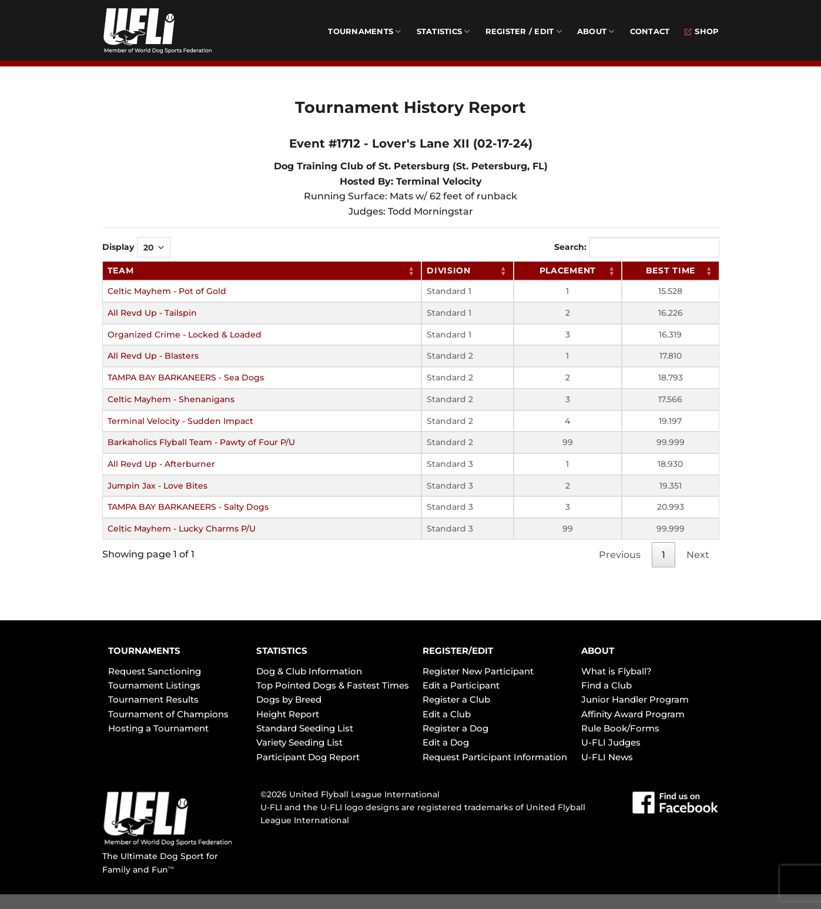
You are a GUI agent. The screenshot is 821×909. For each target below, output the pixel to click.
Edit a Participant (461, 685)
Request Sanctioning (154, 671)
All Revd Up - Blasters (153, 355)
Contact (650, 31)
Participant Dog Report (308, 757)
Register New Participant (478, 671)
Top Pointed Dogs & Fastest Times (332, 685)
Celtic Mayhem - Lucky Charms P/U (182, 528)
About (596, 31)
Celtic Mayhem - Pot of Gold (167, 291)
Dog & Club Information (309, 671)
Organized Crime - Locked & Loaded (185, 334)
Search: (636, 247)
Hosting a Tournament (158, 728)
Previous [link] (620, 554)
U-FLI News (607, 757)
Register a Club (456, 699)
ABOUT (597, 650)
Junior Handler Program (635, 699)
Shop (702, 31)
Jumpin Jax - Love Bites (157, 485)
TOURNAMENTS (144, 650)
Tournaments (364, 31)
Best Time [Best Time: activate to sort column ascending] (670, 270)
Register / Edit (523, 31)
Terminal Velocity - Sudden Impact (180, 421)
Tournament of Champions (168, 714)
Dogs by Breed (288, 699)
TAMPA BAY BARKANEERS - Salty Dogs (188, 507)
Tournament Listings (154, 685)
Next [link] (697, 554)
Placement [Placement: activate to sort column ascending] (567, 270)
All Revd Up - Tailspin (152, 313)
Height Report (287, 714)
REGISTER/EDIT (458, 650)
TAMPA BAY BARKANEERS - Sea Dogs (186, 377)
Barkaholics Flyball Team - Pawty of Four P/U (201, 442)
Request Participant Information (495, 757)
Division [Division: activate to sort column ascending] (449, 270)
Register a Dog (455, 728)
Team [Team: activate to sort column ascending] (121, 270)
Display (136, 247)
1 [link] (663, 554)
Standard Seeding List (304, 728)
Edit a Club (447, 714)
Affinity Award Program (633, 714)
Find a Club (606, 685)
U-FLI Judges (611, 742)
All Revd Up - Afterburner (161, 464)
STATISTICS (281, 650)
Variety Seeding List (299, 742)
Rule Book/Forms (620, 728)
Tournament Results (153, 699)
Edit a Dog (446, 742)
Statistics (443, 31)
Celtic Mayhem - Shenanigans (171, 399)
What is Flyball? (616, 671)
